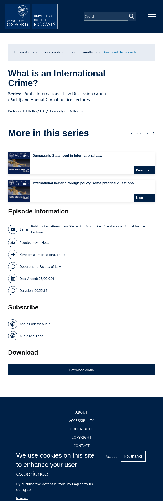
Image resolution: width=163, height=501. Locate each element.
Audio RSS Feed (31, 336)
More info (22, 498)
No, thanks (133, 456)
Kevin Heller (41, 242)
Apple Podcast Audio (35, 324)
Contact (81, 445)
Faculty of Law (50, 266)
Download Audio (81, 370)
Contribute (81, 428)
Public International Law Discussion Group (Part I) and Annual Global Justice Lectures (57, 97)
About (81, 412)
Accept (111, 456)
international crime (51, 254)
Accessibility (81, 420)
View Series (139, 133)
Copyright (81, 437)
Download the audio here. (122, 52)
